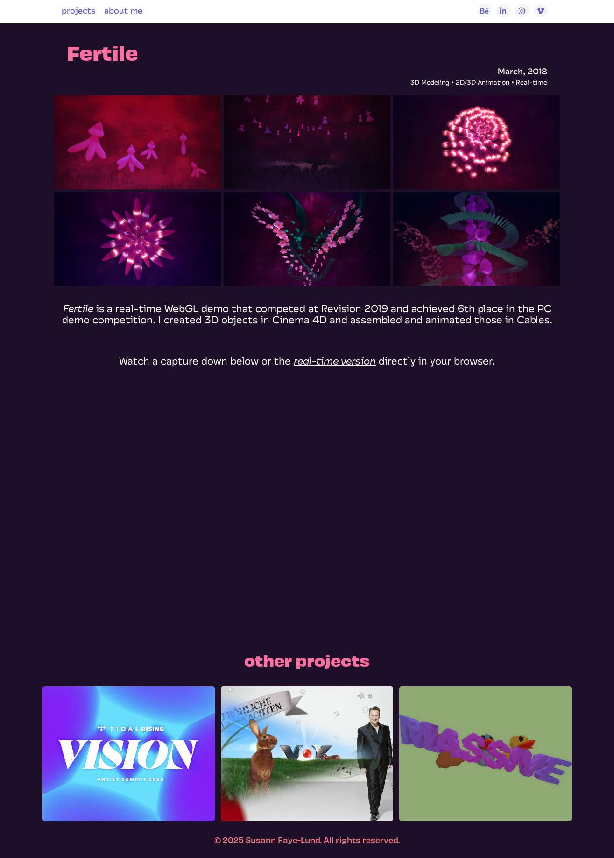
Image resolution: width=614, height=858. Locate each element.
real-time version (335, 361)
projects (78, 10)
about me (123, 10)
